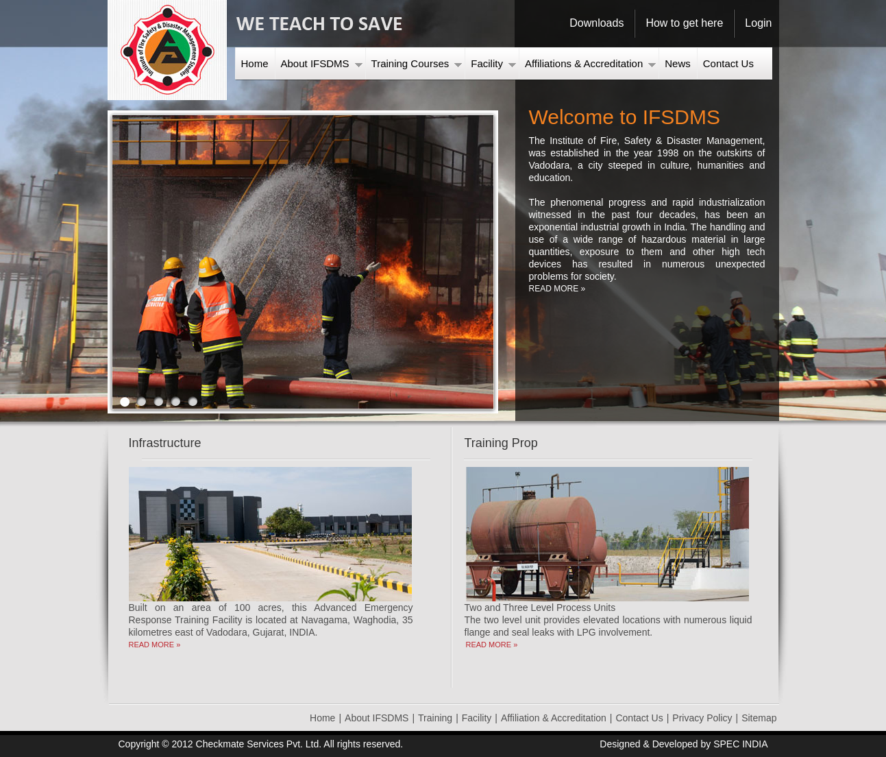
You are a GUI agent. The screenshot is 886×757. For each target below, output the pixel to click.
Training (435, 717)
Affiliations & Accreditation (590, 63)
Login (758, 23)
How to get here (684, 23)
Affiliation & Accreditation (553, 717)
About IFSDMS (321, 63)
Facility (493, 63)
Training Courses (417, 63)
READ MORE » (557, 288)
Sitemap (758, 717)
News (678, 63)
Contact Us (728, 63)
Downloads (596, 23)
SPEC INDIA (740, 743)
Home (255, 63)
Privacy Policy (702, 717)
